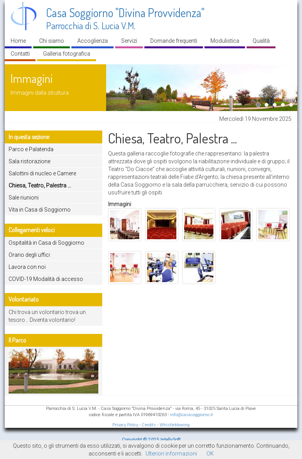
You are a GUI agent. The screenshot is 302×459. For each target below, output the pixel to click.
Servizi (129, 41)
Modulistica (224, 41)
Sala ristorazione (29, 161)
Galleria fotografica (66, 54)
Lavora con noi (27, 267)
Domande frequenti (173, 41)
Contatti (20, 54)
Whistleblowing (175, 424)
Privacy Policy (125, 424)
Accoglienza (92, 41)
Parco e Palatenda (31, 149)
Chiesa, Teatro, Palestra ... (40, 185)
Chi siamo (51, 41)
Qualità (261, 41)
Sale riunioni (24, 197)
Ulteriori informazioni (171, 453)
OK (210, 453)
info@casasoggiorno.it (191, 414)
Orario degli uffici (29, 255)
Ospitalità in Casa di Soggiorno (46, 243)
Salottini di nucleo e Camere (42, 173)
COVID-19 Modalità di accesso (46, 279)
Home (18, 41)
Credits (149, 424)
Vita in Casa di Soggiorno (40, 210)
